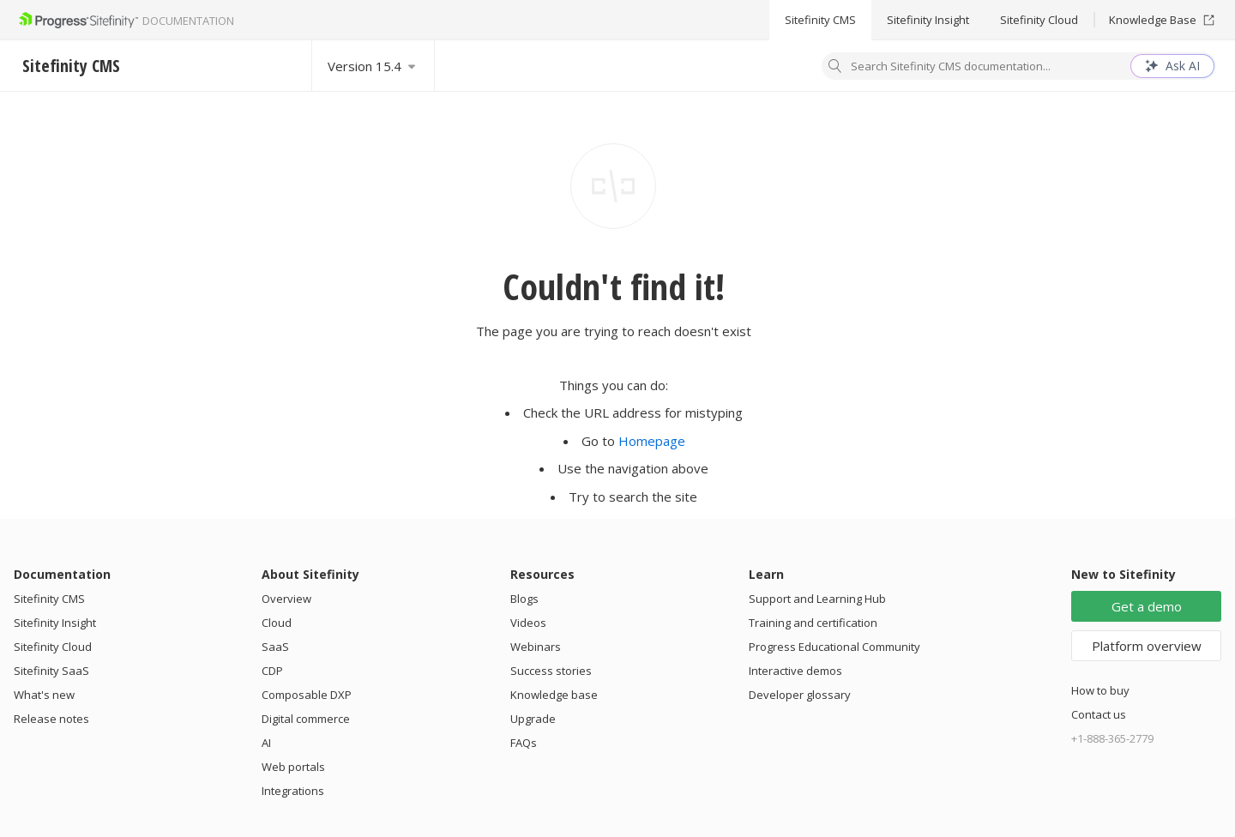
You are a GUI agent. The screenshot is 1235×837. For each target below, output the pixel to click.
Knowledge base (554, 694)
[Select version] (373, 65)
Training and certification (813, 622)
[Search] (835, 67)
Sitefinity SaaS (51, 670)
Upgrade (533, 718)
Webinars (535, 646)
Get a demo (1147, 606)
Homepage (651, 440)
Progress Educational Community (834, 646)
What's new (44, 694)
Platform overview (1147, 645)
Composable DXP (307, 694)
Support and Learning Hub (817, 598)
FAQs (523, 742)
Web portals (293, 766)
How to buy (1100, 690)
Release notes (51, 718)
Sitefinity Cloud (1039, 19)
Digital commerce (306, 718)
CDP (272, 670)
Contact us (1098, 714)
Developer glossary (800, 694)
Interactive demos (795, 670)
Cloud (277, 622)
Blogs (524, 598)
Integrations (293, 790)
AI (266, 742)
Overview (286, 598)
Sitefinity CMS (820, 19)
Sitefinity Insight (928, 19)
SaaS (275, 646)
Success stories (551, 670)
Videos (528, 622)
